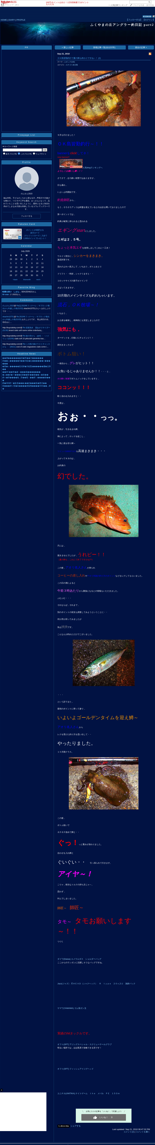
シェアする (76, 1126)
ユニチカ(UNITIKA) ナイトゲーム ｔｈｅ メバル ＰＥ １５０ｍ (88, 1093)
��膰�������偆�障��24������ (22, 358)
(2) (99, 58)
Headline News (26, 354)
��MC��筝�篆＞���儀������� (21, 372)
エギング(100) (69, 62)
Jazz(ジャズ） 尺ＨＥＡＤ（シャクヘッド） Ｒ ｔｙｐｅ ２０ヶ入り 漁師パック (96, 983)
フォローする (26, 216)
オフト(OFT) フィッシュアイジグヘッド (75, 1069)
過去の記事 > (141, 47)
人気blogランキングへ (81, 167)
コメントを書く (143, 1132)
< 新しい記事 (68, 47)
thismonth (27, 279)
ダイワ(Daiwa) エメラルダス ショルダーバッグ (79, 959)
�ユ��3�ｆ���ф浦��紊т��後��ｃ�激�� (25, 375)
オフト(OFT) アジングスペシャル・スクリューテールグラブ (84, 1044)
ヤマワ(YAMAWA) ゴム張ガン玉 (71, 1008)
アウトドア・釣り (11, 5)
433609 (147, 16)
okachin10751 (8, 317)
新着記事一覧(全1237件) (104, 47)
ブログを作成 (138, 5)
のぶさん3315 (8, 306)
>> (117, 5)
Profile (26, 162)
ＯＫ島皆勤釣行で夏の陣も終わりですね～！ (77, 58)
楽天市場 (150, 5)
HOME (4, 20)
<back (15, 279)
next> (38, 279)
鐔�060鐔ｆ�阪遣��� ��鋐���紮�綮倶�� (24, 383)
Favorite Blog (26, 287)
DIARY (12, 20)
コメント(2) (129, 1132)
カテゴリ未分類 (72, 65)
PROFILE (21, 20)
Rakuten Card (26, 224)
